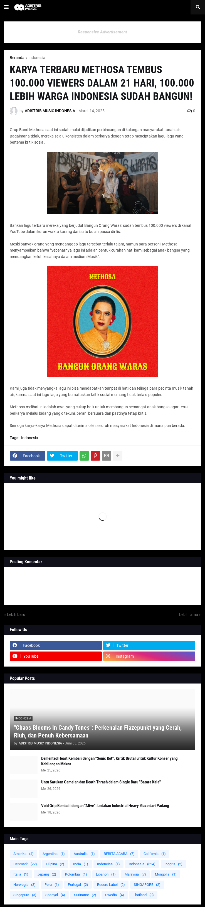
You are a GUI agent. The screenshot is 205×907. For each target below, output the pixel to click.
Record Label (111, 885)
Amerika (23, 854)
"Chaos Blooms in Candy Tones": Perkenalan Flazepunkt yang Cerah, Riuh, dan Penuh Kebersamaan (98, 731)
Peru (52, 885)
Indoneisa (108, 864)
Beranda (17, 58)
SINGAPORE (147, 885)
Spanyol (55, 895)
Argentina (54, 854)
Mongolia (166, 874)
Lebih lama (188, 614)
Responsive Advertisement (102, 32)
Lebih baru (16, 614)
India (80, 864)
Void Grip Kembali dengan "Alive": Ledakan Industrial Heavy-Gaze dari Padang (105, 805)
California (155, 854)
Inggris (173, 864)
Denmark (25, 864)
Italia (20, 874)
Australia (84, 854)
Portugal (78, 885)
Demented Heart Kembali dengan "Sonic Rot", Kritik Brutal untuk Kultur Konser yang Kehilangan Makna (109, 761)
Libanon (106, 874)
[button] (6, 7)
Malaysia (135, 874)
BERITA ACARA (119, 854)
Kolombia (76, 874)
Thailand (143, 895)
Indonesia (36, 58)
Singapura (24, 895)
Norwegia (24, 885)
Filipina (55, 864)
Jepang (46, 874)
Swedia (114, 895)
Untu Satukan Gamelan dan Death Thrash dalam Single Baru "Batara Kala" (101, 782)
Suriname (85, 895)
